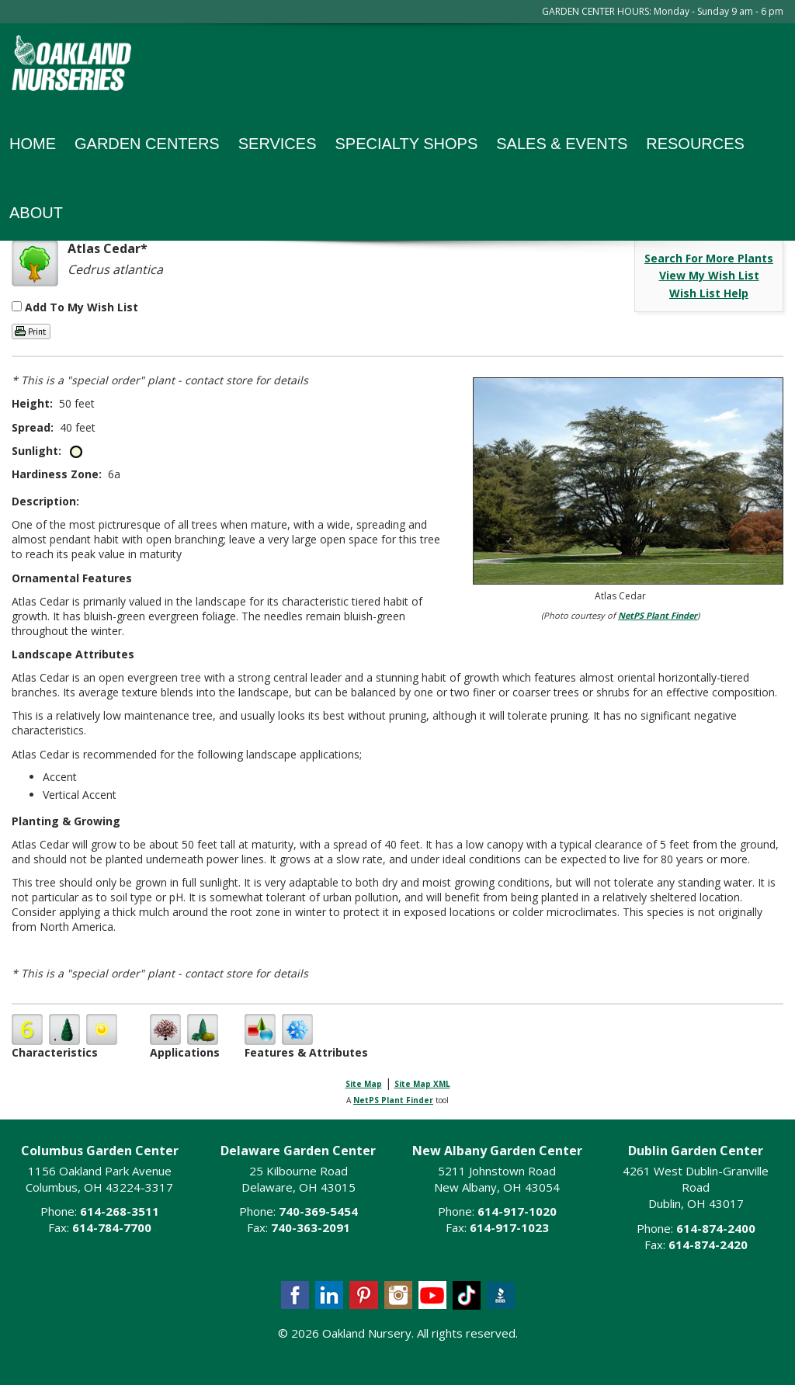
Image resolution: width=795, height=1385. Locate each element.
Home (32, 143)
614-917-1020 (517, 1211)
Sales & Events (561, 143)
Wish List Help (708, 293)
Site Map (363, 1083)
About (36, 212)
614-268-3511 (119, 1211)
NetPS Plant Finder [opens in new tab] (393, 1100)
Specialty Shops (406, 143)
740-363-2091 (310, 1227)
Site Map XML (422, 1083)
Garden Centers (147, 143)
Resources (695, 143)
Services (277, 143)
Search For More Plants (708, 258)
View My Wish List (709, 275)
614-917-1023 (509, 1227)
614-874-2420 (708, 1244)
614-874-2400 (715, 1228)
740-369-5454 (318, 1211)
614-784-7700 (111, 1227)
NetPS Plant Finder (657, 615)
